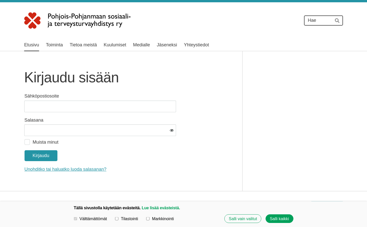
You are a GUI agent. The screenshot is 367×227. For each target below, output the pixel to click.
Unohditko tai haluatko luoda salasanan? (120, 152)
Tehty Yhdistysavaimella (327, 187)
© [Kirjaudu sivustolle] (26, 188)
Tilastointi (126, 218)
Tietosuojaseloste (246, 188)
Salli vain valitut (243, 218)
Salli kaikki (279, 218)
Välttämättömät (90, 218)
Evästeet (276, 188)
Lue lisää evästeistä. (161, 207)
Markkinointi (160, 218)
